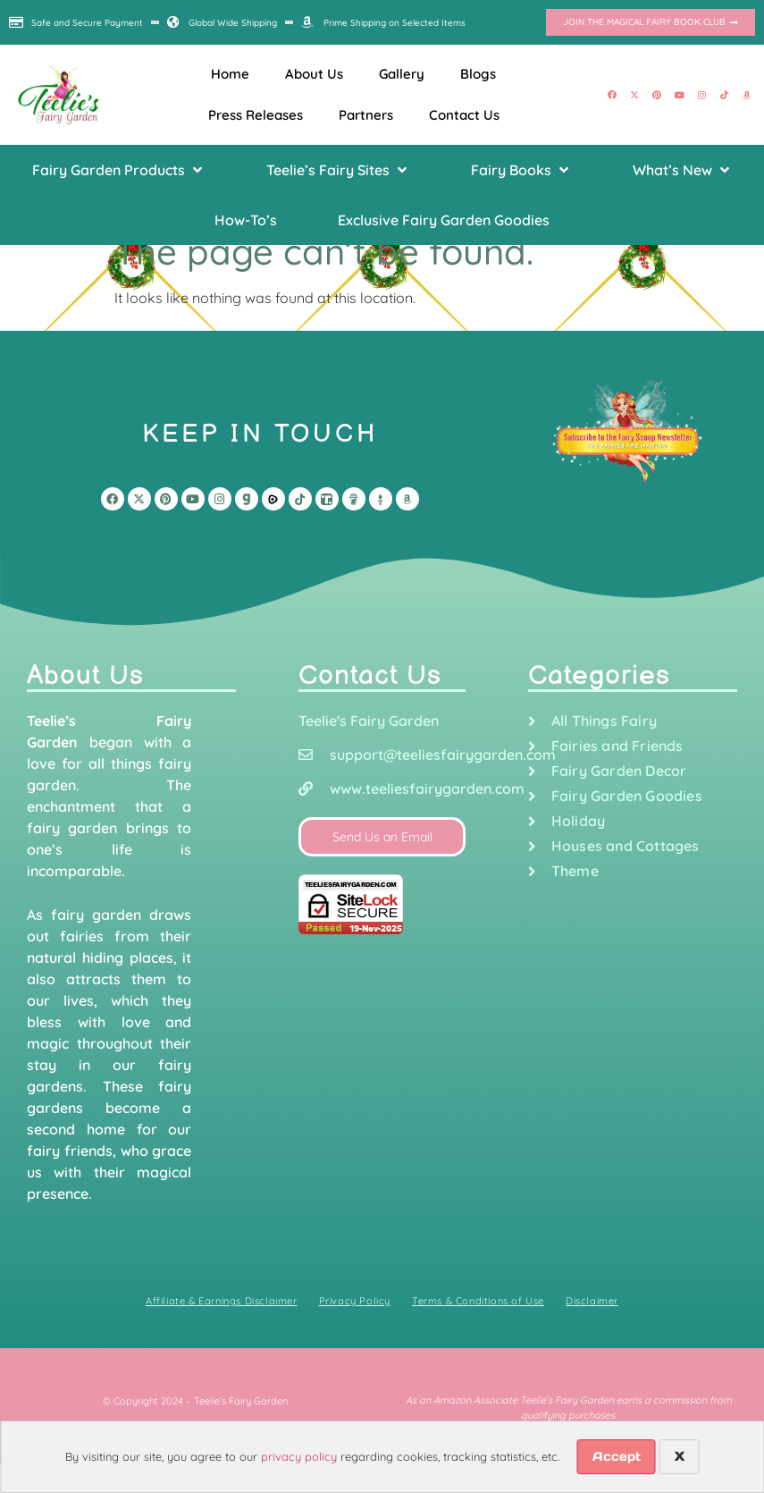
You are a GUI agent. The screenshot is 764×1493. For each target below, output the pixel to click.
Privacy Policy (354, 1301)
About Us (314, 73)
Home (230, 73)
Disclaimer (592, 1301)
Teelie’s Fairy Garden (241, 1401)
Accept (616, 1456)
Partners (366, 114)
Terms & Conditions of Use (478, 1301)
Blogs (478, 73)
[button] (119, 170)
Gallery (401, 73)
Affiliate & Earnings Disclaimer (222, 1301)
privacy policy (299, 1456)
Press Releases (255, 114)
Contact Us (464, 114)
